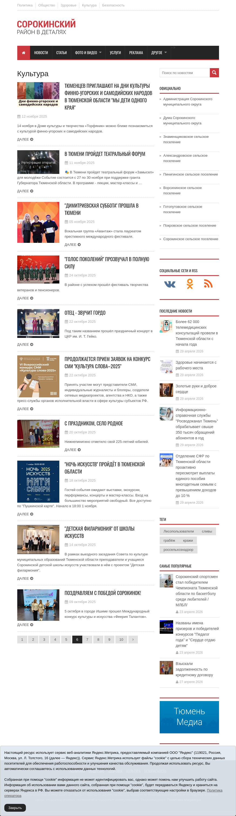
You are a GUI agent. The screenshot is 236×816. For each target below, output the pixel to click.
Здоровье (68, 5)
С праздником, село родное (94, 423)
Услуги (115, 52)
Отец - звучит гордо (85, 312)
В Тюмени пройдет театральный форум (105, 153)
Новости (41, 52)
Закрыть (15, 808)
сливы (207, 531)
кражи (188, 540)
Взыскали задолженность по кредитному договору (194, 669)
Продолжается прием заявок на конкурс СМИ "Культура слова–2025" (108, 362)
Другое (156, 52)
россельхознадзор (178, 550)
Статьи (61, 52)
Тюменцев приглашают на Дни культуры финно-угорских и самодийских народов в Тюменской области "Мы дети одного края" (108, 96)
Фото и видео (86, 52)
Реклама (136, 52)
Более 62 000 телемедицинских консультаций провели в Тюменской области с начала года (197, 333)
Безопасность (113, 5)
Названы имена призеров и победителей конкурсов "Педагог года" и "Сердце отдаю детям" (197, 634)
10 (121, 640)
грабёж (169, 540)
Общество (46, 5)
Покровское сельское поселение (189, 225)
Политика (25, 5)
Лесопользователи (179, 531)
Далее (23, 139)
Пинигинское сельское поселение (190, 174)
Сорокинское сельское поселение (190, 239)
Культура (89, 5)
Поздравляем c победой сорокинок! (103, 592)
